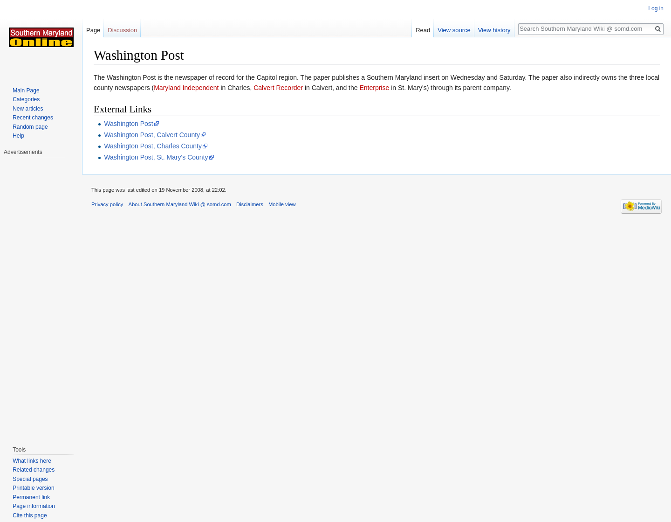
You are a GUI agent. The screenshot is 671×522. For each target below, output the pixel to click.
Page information (34, 506)
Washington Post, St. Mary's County (156, 157)
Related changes (34, 469)
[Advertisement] (41, 297)
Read (423, 30)
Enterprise (374, 87)
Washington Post (128, 123)
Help (18, 135)
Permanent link (31, 497)
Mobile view (281, 204)
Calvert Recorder (278, 87)
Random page (30, 127)
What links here (32, 461)
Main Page (26, 90)
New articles (28, 108)
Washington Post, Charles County (153, 146)
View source (454, 30)
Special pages (30, 479)
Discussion (122, 30)
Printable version (33, 488)
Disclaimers (249, 204)
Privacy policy (107, 204)
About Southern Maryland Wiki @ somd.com (180, 204)
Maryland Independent (186, 87)
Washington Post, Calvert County (152, 135)
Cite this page (30, 515)
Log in (656, 8)
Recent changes (33, 117)
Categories (26, 99)
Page (93, 30)
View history (494, 30)
